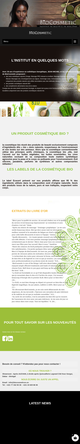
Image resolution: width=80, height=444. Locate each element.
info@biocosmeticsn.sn (18, 382)
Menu (6, 41)
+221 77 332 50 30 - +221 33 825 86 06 (22, 385)
